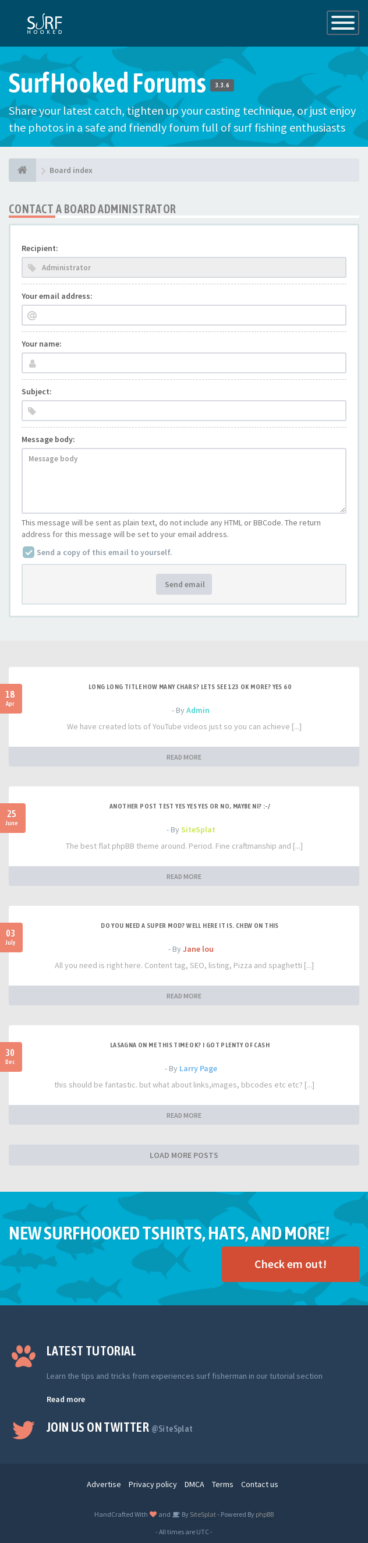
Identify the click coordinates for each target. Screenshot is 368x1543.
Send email (184, 584)
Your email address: (57, 296)
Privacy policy (153, 1484)
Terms (222, 1484)
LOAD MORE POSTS (184, 1155)
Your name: (42, 343)
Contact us (259, 1484)
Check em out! (290, 1263)
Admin (198, 710)
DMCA (194, 1484)
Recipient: (40, 248)
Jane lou (198, 949)
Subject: (37, 391)
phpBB (265, 1514)
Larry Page (198, 1068)
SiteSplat (198, 829)
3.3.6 (222, 85)
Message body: (48, 439)
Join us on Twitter (120, 1427)
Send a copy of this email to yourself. (104, 552)
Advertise (104, 1484)
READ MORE (184, 757)
